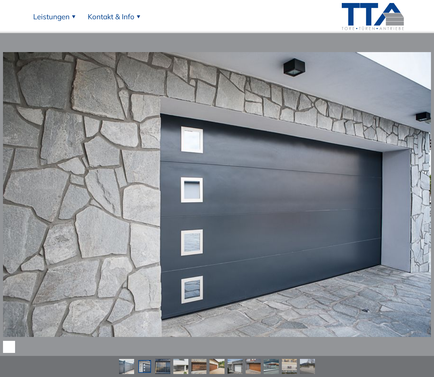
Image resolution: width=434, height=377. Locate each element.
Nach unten (9, 347)
